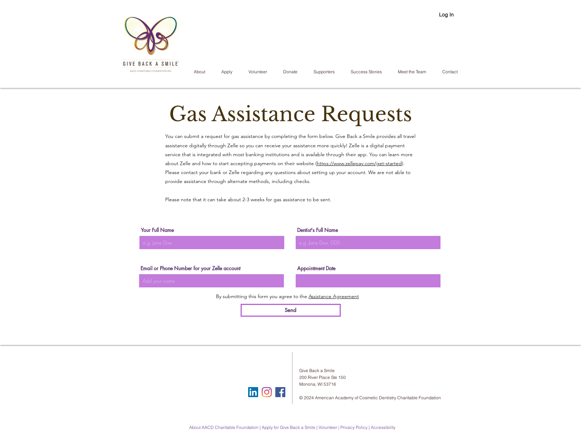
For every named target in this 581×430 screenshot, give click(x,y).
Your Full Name (157, 230)
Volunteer (328, 427)
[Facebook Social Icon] (280, 392)
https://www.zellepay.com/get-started (359, 163)
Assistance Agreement (334, 296)
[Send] (291, 310)
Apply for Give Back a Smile (288, 427)
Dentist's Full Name (317, 230)
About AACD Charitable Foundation (224, 427)
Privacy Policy (354, 427)
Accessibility (383, 427)
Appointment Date (316, 268)
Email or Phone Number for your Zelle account (190, 268)
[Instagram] (267, 392)
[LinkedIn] (253, 392)
